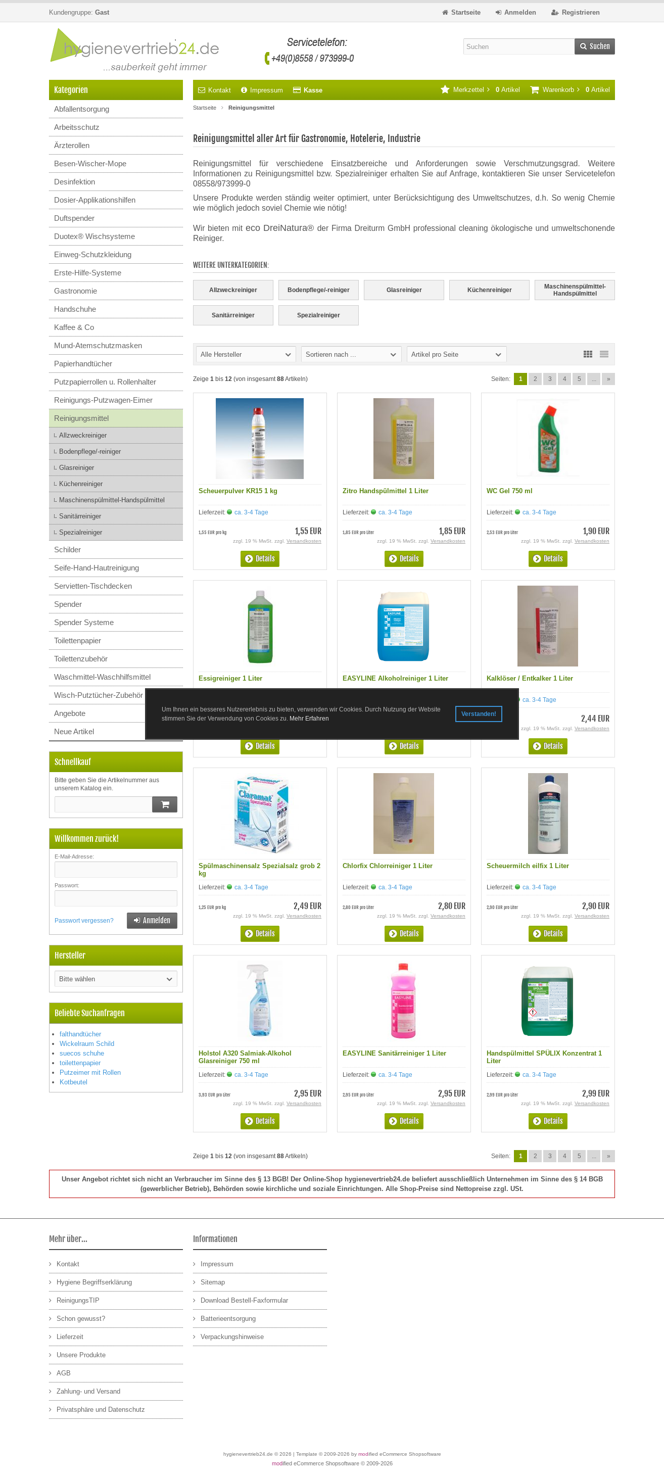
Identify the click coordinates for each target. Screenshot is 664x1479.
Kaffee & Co (74, 327)
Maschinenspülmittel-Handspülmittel (112, 500)
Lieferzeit (66, 1336)
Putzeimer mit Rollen (90, 1072)
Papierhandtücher (83, 363)
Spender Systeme (84, 622)
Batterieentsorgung (224, 1318)
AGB (60, 1372)
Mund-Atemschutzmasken (98, 345)
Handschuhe (75, 309)
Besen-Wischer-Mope (90, 163)
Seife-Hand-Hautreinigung (96, 567)
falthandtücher (80, 1034)
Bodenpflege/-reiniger (90, 451)
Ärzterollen (71, 145)
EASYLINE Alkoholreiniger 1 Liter (395, 678)
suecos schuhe (82, 1053)
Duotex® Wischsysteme (94, 236)
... (594, 379)
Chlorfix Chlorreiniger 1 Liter (388, 866)
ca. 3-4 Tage (251, 512)
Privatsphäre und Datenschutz (97, 1409)
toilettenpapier (80, 1063)
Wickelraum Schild (87, 1043)
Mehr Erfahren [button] (309, 718)
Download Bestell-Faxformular (240, 1300)
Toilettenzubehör (81, 658)
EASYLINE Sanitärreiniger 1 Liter (394, 1053)
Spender (68, 604)
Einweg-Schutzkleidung (92, 254)
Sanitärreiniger (80, 516)
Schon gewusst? (77, 1318)
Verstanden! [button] (478, 714)
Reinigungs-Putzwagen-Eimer (103, 400)
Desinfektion (74, 181)
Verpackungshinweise (228, 1336)
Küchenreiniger (81, 484)
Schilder (67, 549)
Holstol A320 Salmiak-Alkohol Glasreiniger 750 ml (245, 1057)
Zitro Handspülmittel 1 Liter (386, 491)
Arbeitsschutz (77, 127)
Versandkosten (304, 541)
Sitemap (209, 1281)
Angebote (69, 713)
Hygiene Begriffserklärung (90, 1281)
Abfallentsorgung (81, 109)
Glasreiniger (76, 467)
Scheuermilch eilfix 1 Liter (528, 866)
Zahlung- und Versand (84, 1391)
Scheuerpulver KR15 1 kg (238, 491)
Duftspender (74, 218)
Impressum (262, 90)
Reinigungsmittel (81, 418)
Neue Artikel (74, 731)
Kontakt (214, 90)
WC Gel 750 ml (510, 491)
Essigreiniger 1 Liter (230, 678)
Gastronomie (75, 291)
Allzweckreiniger (83, 435)
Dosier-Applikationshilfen (94, 200)
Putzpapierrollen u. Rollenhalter (105, 381)
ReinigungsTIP (74, 1300)
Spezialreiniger (80, 532)
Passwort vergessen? (84, 920)
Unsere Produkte (77, 1354)
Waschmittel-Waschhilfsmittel (102, 677)
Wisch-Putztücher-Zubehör (98, 695)
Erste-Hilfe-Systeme (87, 272)
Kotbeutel (73, 1082)
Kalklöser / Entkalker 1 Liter (530, 678)
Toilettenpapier (77, 640)
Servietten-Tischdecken (93, 586)
